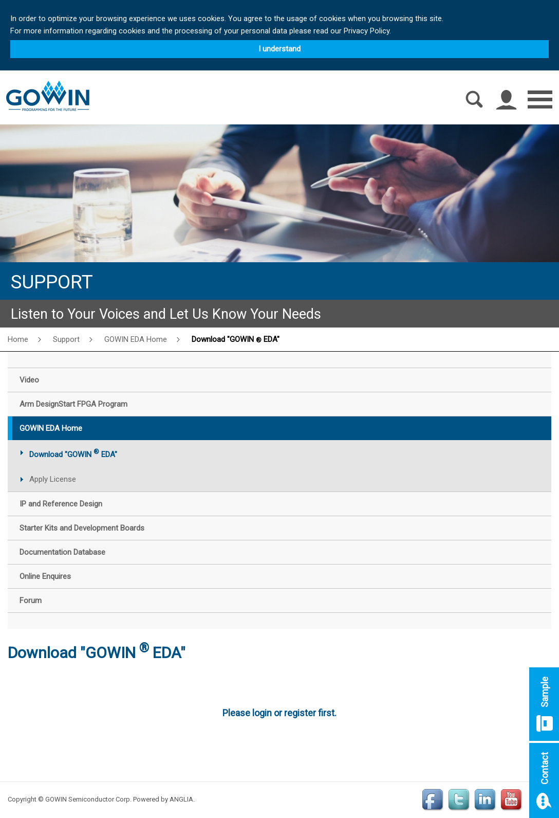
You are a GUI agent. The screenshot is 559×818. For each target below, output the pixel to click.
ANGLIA (181, 799)
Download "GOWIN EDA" (236, 339)
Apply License (52, 479)
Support (66, 339)
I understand (279, 48)
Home (18, 339)
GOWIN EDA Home (135, 339)
